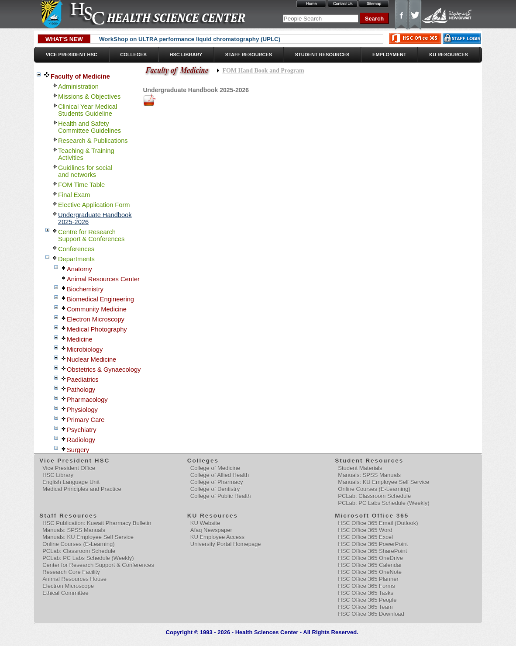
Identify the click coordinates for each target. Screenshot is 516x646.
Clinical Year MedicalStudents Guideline (87, 110)
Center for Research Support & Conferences (98, 565)
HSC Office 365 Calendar (370, 565)
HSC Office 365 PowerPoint (373, 544)
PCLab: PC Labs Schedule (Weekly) (383, 503)
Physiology (82, 409)
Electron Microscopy (95, 319)
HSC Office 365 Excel (365, 537)
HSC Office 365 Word (365, 530)
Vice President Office (68, 468)
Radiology (81, 439)
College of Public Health (220, 496)
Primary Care (85, 419)
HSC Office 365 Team (365, 607)
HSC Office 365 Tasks (365, 593)
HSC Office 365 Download (371, 614)
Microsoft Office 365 (372, 515)
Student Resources (322, 54)
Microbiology (85, 349)
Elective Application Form (94, 204)
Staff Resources (248, 54)
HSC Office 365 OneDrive (370, 558)
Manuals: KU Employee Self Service (383, 482)
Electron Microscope (68, 586)
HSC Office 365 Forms (366, 586)
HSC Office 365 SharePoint (372, 551)
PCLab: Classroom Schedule (374, 496)
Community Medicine (97, 309)
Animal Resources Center (103, 279)
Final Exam (74, 194)
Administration (78, 86)
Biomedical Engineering (100, 299)
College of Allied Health (219, 475)
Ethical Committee (65, 593)
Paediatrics (83, 379)
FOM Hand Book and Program (263, 70)
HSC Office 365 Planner (368, 579)
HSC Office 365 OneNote (370, 572)
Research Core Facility (71, 572)
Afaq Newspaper (211, 530)
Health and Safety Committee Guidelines (89, 127)
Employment (389, 54)
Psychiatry (81, 429)
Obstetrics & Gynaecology (104, 369)
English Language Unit (71, 482)
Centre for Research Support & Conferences (91, 235)
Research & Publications (93, 140)
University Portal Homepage (225, 544)
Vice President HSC (71, 54)
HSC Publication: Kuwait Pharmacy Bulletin (96, 523)
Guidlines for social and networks (85, 171)
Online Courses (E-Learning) (374, 489)
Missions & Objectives (89, 96)
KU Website (205, 523)
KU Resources (448, 54)
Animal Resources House (74, 579)
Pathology (81, 389)
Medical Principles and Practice (81, 489)
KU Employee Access (217, 537)
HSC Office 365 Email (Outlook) (378, 523)
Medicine (80, 339)
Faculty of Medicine (80, 76)
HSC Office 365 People (367, 600)
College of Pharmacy (216, 482)
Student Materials (360, 468)
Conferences (76, 248)
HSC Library (185, 54)
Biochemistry (85, 289)
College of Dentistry (215, 489)
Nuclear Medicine (91, 359)
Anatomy (79, 269)
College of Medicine (215, 468)
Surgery (78, 449)
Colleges (133, 54)
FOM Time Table (81, 184)
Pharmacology (87, 399)
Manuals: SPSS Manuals (369, 475)
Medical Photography (97, 329)
